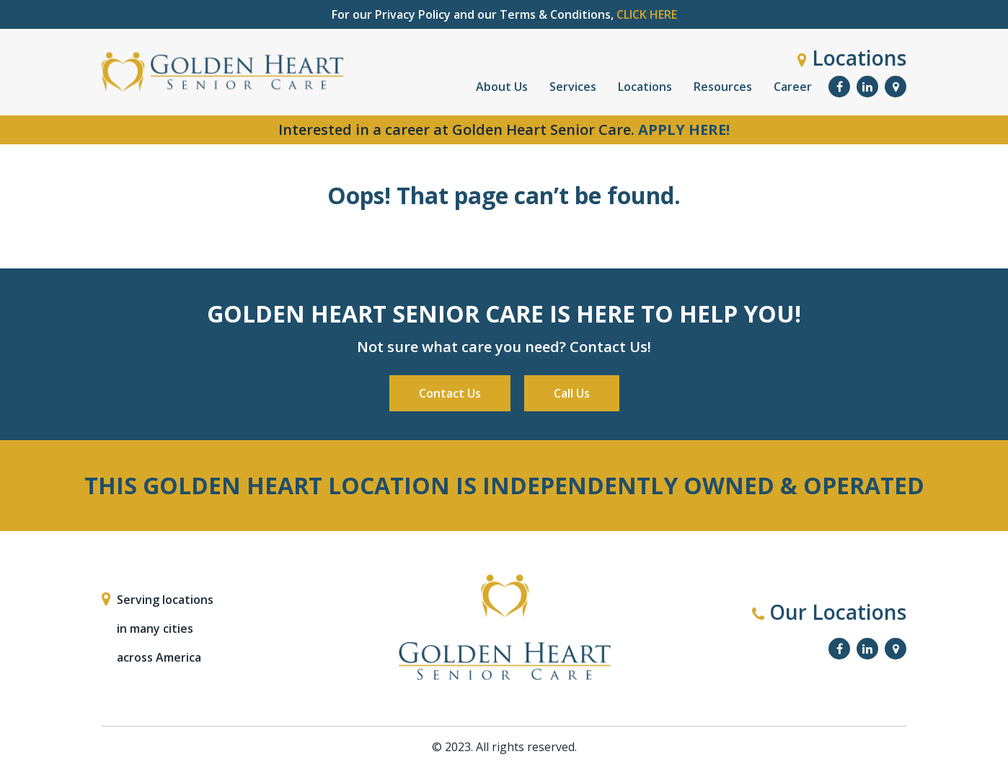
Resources (723, 87)
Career (793, 87)
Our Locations (829, 612)
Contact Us (450, 393)
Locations (851, 57)
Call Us (572, 393)
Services (572, 87)
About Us (502, 87)
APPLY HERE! (684, 129)
